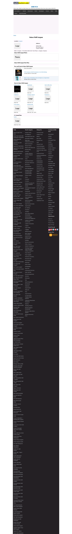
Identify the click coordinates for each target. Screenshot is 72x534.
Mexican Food (40, 183)
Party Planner (28, 252)
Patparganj (50, 184)
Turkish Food (39, 198)
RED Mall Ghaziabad (18, 517)
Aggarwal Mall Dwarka (18, 151)
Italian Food (39, 173)
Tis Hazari (50, 208)
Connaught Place (17, 210)
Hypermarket (28, 205)
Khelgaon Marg (51, 165)
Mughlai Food (40, 185)
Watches (27, 303)
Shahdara (50, 200)
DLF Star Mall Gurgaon (18, 275)
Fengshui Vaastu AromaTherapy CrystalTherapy (28, 172)
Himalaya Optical (31, 94)
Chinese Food (40, 144)
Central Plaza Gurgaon (18, 198)
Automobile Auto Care (29, 136)
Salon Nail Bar (28, 272)
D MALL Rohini (17, 228)
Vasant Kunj (50, 210)
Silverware (27, 278)
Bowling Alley (28, 149)
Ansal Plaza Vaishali (18, 182)
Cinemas (27, 156)
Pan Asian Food (40, 188)
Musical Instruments (29, 242)
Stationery (27, 285)
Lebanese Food (40, 179)
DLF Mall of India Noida (19, 261)
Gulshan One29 (17, 331)
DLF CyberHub (17, 253)
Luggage (27, 229)
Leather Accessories (29, 223)
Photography (28, 266)
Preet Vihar (50, 190)
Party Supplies (28, 254)
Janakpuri (50, 157)
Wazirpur (50, 214)
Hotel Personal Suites (29, 203)
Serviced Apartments (29, 274)
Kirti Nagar (50, 167)
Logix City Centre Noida (19, 358)
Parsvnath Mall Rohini (18, 474)
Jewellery (27, 211)
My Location (17, 11)
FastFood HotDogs (41, 148)
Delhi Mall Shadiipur (18, 235)
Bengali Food (39, 140)
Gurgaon (20, 41)
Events (47, 11)
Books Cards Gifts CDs (30, 147)
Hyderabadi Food (40, 168)
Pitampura (50, 186)
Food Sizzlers (40, 164)
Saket (49, 198)
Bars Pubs (39, 138)
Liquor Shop (27, 227)
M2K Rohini (16, 361)
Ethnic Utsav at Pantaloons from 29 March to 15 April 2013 (36, 77)
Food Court (39, 158)
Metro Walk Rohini (17, 372)
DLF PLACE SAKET (18, 267)
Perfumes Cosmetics (29, 256)
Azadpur (50, 138)
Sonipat (50, 204)
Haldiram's (16, 94)
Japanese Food (40, 175)
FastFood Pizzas (40, 153)
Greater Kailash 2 (52, 147)
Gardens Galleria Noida (19, 305)
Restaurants (39, 190)
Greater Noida (51, 149)
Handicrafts (27, 191)
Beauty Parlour (28, 145)
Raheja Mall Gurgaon (18, 515)
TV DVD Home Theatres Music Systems (28, 297)
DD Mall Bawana (17, 233)
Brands (24, 11)
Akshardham (51, 134)
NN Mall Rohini (17, 407)
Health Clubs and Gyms (30, 193)
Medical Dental (28, 231)
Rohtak (49, 196)
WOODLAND (30, 104)
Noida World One (17, 409)
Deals (36, 11)
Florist (26, 177)
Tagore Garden (51, 206)
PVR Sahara (16, 104)
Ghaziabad (50, 145)
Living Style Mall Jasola (19, 356)
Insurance (27, 209)
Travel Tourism (28, 293)
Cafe (38, 142)
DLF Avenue (16, 240)
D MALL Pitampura (18, 226)
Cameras (27, 151)
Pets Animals (28, 260)
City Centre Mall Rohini (18, 205)
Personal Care (28, 258)
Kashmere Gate (51, 163)
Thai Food (39, 196)
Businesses (30, 11)
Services (27, 276)
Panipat (50, 181)
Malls (56, 11)
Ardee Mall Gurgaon (18, 186)
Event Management (29, 168)
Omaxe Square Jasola (18, 441)
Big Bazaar (29, 85)
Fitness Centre (28, 175)
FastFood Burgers (40, 146)
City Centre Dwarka (18, 203)
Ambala (50, 136)
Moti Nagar (50, 177)
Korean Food (39, 177)
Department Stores (29, 160)
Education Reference (29, 162)
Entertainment (28, 166)
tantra (15, 116)
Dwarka (50, 142)
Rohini (49, 194)
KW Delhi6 (16, 354)
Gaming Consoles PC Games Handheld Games (29, 184)
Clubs (26, 158)
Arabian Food (39, 134)
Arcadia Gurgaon (17, 184)
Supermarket (28, 287)
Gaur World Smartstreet (19, 317)
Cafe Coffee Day (48, 85)
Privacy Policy (51, 222)
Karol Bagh (50, 161)
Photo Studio (28, 264)
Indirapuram (50, 155)
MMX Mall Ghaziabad (18, 393)
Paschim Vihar (51, 182)
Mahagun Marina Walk (18, 363)
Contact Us (50, 220)
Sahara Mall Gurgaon (18, 525)
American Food (40, 132)
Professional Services (29, 270)
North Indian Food (40, 187)
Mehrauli (50, 175)
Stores (15, 13)
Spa (26, 280)
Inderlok (50, 153)
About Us (50, 218)
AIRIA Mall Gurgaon (18, 153)
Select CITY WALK (18, 531)
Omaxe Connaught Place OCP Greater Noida (18, 430)
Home (15, 35)
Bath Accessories (28, 143)
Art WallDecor (28, 134)
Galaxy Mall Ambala (18, 303)
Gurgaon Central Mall (18, 333)
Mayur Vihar (50, 173)
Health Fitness (28, 195)
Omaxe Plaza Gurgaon (18, 439)
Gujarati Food (40, 166)
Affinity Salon (17, 85)
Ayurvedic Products (29, 138)
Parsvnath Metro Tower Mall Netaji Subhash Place (18, 502)
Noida (49, 179)
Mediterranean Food (41, 181)
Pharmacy (27, 262)
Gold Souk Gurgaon (18, 322)
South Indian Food (41, 194)
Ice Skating (27, 207)
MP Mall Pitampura (18, 398)
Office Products (28, 244)
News (52, 11)
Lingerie (27, 225)
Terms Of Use (51, 224)
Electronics (27, 164)
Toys (26, 291)
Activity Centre (28, 132)
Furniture (27, 181)
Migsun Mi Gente (17, 388)
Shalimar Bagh (51, 202)
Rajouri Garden (51, 192)
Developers (41, 11)
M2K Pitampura (17, 359)
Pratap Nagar (51, 188)
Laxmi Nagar (51, 171)
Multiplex (27, 240)
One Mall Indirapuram (18, 443)
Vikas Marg (50, 212)
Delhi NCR (34, 7)
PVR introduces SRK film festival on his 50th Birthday (35, 72)
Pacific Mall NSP (17, 462)
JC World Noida (17, 342)
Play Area (27, 268)
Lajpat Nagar (51, 169)
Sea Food (39, 192)
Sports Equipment (29, 282)
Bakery (38, 136)
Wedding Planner (28, 305)
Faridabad (50, 144)
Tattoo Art (27, 289)
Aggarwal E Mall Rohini (18, 146)
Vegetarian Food (40, 200)
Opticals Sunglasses (29, 246)
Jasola (49, 159)
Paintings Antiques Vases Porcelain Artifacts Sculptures (29, 249)
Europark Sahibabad (18, 298)
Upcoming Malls (22, 13)
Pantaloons (47, 94)
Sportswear (27, 283)
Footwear (27, 179)
